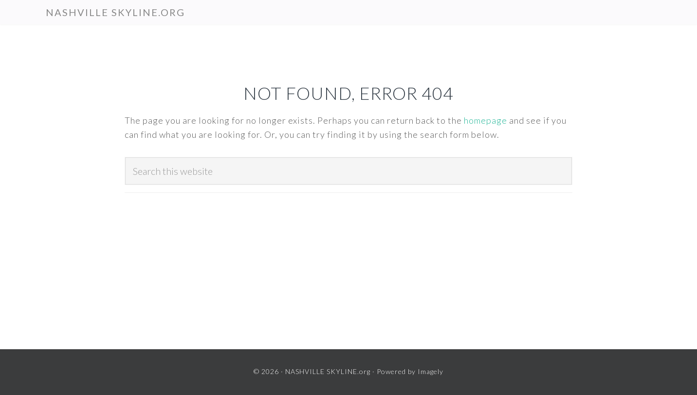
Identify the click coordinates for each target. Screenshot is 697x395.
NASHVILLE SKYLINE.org (115, 12)
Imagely (430, 371)
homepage (485, 120)
